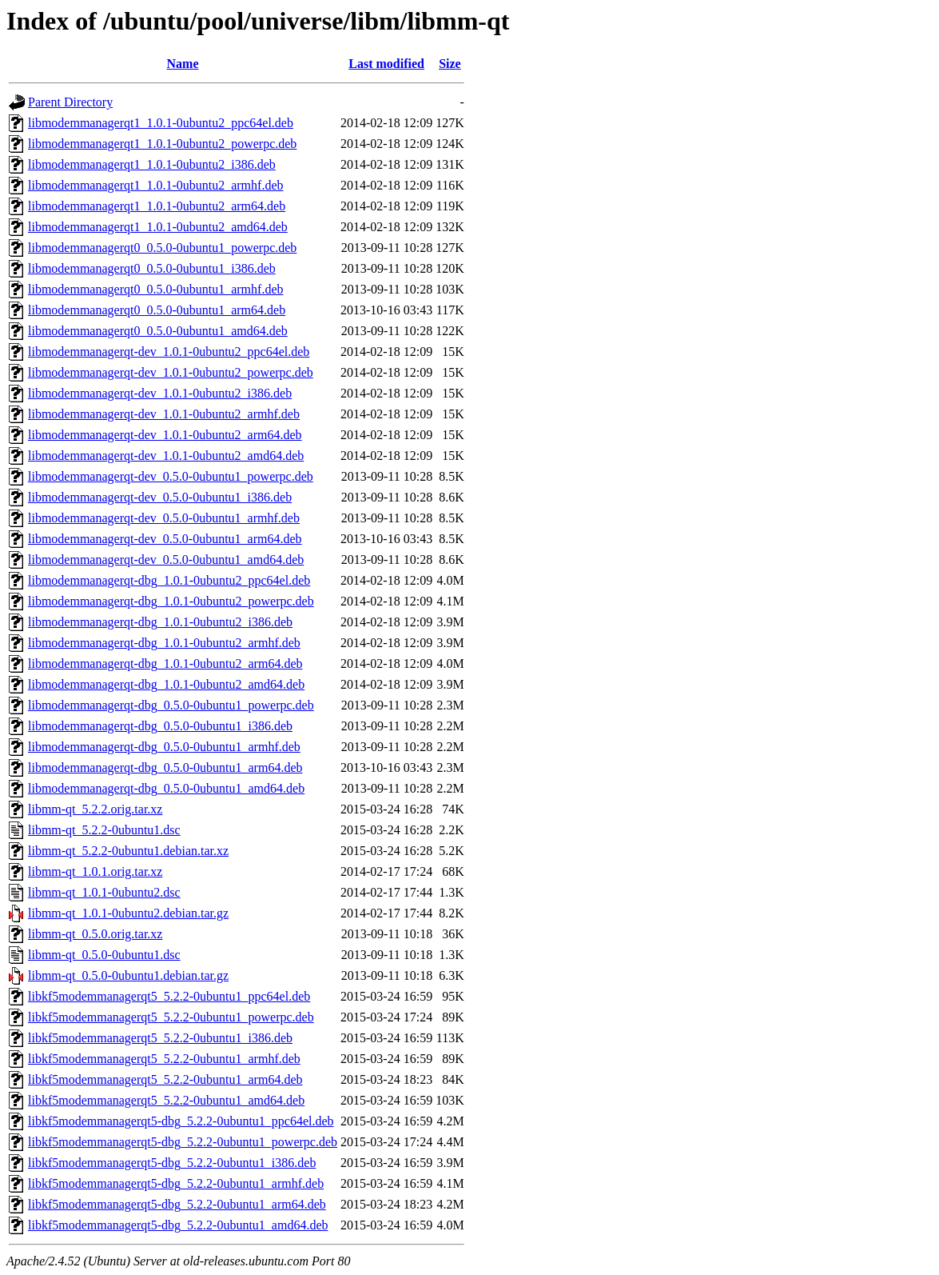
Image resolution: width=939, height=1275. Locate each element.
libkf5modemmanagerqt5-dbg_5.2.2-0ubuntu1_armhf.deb (176, 1183)
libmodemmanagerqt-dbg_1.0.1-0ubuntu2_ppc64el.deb (169, 580)
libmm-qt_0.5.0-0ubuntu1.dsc (104, 954)
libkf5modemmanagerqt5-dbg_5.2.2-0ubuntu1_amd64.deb (178, 1225)
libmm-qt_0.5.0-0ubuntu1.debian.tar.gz (128, 975)
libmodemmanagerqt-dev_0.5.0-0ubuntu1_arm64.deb (165, 539)
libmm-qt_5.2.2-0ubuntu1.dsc (104, 830)
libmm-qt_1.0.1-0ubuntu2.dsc (104, 892)
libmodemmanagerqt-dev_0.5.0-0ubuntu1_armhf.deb (164, 518)
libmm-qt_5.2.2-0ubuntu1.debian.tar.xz (128, 850)
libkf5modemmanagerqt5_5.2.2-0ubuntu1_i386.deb (160, 1038)
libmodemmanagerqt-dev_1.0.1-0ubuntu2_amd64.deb (166, 455)
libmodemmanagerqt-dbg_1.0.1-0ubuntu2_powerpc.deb (171, 601)
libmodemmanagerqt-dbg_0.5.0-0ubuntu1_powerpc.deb (171, 705)
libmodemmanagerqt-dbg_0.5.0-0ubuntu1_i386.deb (160, 726)
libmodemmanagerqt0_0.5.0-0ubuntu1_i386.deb (152, 268)
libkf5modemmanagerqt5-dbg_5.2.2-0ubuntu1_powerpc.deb (182, 1142)
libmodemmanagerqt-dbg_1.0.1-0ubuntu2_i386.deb (160, 622)
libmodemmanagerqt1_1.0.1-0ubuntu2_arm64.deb (156, 206)
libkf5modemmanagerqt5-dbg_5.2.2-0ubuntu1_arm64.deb (177, 1204)
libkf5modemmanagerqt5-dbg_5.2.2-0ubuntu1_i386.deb (172, 1162)
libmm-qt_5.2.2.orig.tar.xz (95, 809)
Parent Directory (70, 102)
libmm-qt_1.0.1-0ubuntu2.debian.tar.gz (128, 913)
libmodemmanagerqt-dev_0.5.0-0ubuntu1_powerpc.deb (170, 476)
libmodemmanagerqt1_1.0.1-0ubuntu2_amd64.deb (158, 227)
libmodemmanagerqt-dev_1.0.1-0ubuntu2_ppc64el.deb (168, 351)
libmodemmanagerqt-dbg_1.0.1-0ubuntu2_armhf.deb (164, 642)
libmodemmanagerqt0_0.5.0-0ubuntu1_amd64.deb (158, 331)
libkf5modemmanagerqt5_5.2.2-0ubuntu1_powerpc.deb (171, 1017)
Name (183, 63)
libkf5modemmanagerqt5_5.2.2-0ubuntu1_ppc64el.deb (169, 996)
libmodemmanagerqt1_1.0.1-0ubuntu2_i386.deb (152, 164)
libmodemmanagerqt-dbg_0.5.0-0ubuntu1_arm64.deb (165, 767)
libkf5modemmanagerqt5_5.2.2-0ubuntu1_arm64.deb (165, 1079)
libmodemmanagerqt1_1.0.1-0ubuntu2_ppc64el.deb (160, 123)
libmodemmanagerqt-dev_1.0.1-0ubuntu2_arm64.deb (165, 435)
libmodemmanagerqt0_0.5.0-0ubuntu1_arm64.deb (156, 310)
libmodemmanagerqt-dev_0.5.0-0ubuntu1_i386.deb (160, 497)
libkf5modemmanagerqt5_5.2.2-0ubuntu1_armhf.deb (164, 1058)
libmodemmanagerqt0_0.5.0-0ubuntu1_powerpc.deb (162, 247)
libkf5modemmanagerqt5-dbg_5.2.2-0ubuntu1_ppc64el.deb (181, 1121)
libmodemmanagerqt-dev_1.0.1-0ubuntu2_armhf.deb (164, 414)
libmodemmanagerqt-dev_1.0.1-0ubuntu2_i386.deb (160, 393)
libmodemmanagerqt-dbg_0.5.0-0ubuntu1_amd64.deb (166, 788)
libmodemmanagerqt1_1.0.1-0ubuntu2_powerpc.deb (162, 143)
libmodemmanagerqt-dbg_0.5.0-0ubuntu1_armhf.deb (164, 746)
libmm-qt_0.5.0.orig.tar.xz (95, 934)
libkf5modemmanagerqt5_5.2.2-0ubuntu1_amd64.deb (166, 1100)
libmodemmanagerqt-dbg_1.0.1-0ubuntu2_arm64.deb (165, 663)
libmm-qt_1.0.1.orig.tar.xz (95, 871)
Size (450, 63)
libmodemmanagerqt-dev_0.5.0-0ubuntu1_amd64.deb (166, 559)
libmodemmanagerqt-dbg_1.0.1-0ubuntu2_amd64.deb (166, 684)
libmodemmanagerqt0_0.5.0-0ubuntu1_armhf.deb (155, 289)
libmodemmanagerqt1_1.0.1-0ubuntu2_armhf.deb (155, 185)
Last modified (386, 63)
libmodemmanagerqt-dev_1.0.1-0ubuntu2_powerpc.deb (170, 372)
